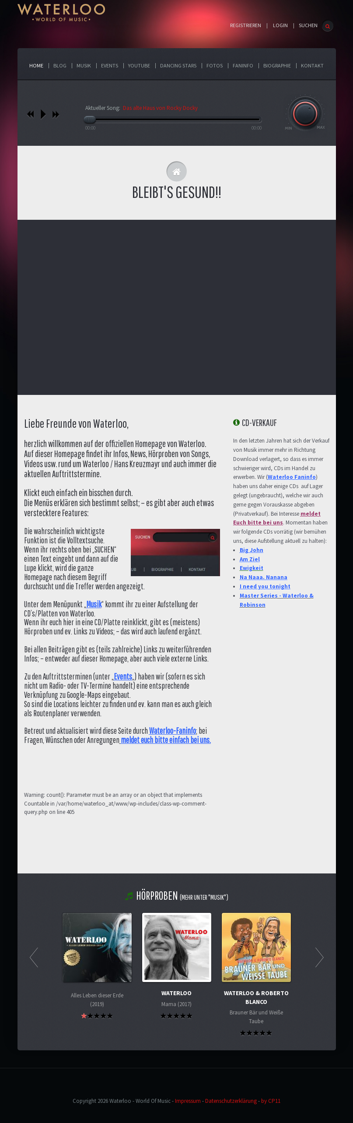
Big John (251, 550)
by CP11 (270, 1101)
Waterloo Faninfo (292, 477)
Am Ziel (250, 559)
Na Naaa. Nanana (263, 577)
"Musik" (217, 897)
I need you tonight (265, 586)
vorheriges (30, 114)
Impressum (188, 1101)
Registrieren (245, 25)
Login (280, 25)
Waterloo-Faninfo (172, 731)
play (43, 114)
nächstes (56, 114)
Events (123, 676)
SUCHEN (308, 25)
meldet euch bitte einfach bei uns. (166, 740)
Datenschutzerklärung (231, 1101)
